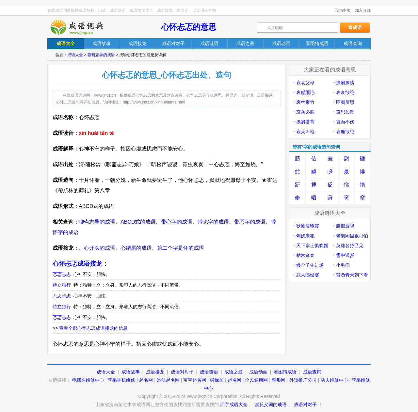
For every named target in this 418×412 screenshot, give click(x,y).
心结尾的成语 (136, 248)
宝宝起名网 (194, 380)
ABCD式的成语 (138, 222)
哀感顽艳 (305, 92)
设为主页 (343, 10)
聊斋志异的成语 (101, 55)
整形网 (278, 380)
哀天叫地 (305, 131)
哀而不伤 (345, 121)
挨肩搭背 (305, 121)
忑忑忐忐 (62, 274)
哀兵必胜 (305, 112)
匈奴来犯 (305, 235)
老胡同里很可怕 (352, 235)
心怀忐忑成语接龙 (77, 263)
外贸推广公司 (303, 380)
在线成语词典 (82, 27)
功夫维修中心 (334, 380)
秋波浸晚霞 (307, 226)
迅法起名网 (168, 380)
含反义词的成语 (271, 404)
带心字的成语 (176, 222)
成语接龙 (155, 371)
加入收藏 (363, 10)
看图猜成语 (285, 371)
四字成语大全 (234, 404)
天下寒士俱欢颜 (312, 245)
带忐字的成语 (213, 222)
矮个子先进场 (310, 265)
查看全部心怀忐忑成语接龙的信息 (93, 328)
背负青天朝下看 (352, 274)
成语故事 (130, 371)
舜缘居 (217, 380)
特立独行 (62, 285)
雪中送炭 (345, 255)
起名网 (146, 380)
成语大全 (75, 55)
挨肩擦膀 (345, 82)
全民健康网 (256, 380)
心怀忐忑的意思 (188, 27)
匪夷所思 (345, 102)
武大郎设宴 (307, 274)
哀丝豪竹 (305, 102)
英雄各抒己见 (349, 245)
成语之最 (233, 371)
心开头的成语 (99, 248)
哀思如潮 (345, 112)
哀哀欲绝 (345, 92)
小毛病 (343, 265)
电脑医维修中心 (88, 380)
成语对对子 (182, 371)
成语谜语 (209, 371)
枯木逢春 (305, 255)
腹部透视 (345, 226)
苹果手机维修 (121, 380)
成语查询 (312, 371)
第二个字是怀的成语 (180, 248)
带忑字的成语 (249, 222)
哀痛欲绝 (345, 131)
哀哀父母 (305, 82)
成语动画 (258, 371)
